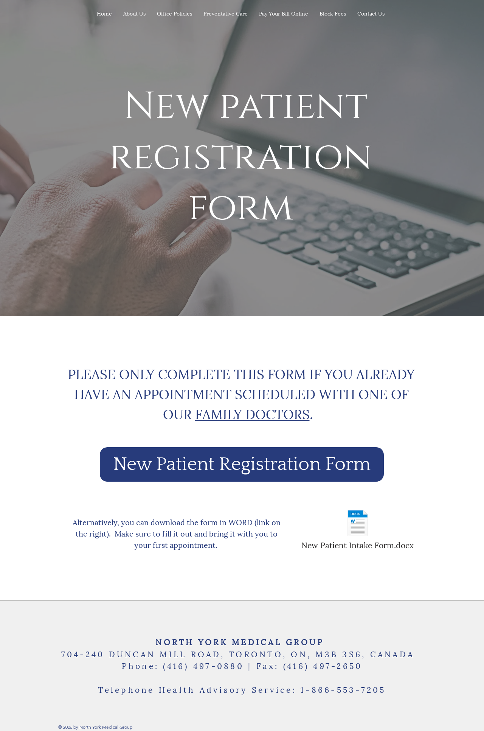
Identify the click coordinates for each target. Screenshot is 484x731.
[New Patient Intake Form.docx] (357, 529)
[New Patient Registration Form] (242, 464)
